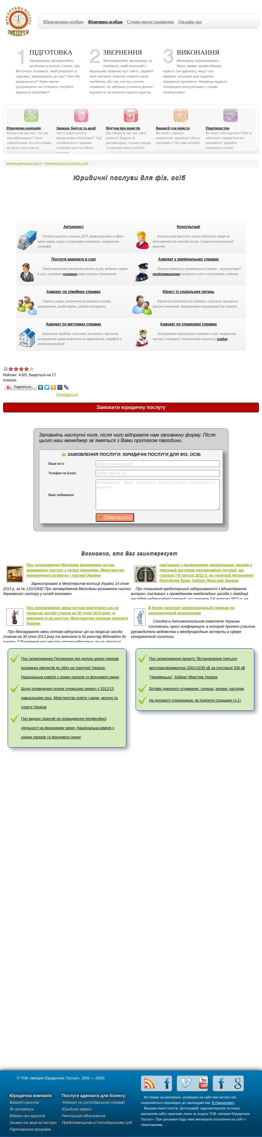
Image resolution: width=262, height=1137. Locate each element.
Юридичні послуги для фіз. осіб (66, 163)
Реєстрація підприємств (83, 1116)
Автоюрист (73, 227)
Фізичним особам (105, 21)
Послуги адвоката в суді (73, 259)
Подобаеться (67, 394)
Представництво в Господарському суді (97, 1122)
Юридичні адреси (77, 1109)
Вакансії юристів (24, 1102)
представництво (166, 274)
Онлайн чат (190, 21)
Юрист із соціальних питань (188, 292)
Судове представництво (150, 21)
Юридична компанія (23, 128)
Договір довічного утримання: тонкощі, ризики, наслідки (196, 689)
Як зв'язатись (22, 1109)
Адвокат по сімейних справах (73, 292)
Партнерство (217, 128)
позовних (70, 274)
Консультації (188, 227)
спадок (222, 339)
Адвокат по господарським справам (93, 1102)
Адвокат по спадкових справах (188, 324)
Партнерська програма (30, 1129)
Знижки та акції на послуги (33, 1122)
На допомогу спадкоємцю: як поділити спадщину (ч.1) (195, 700)
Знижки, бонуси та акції (76, 128)
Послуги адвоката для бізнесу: (94, 1095)
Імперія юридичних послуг (20, 21)
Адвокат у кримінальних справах (188, 259)
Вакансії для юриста (173, 128)
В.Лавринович (223, 1103)
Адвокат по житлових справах (73, 324)
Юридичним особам (63, 21)
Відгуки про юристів (123, 128)
